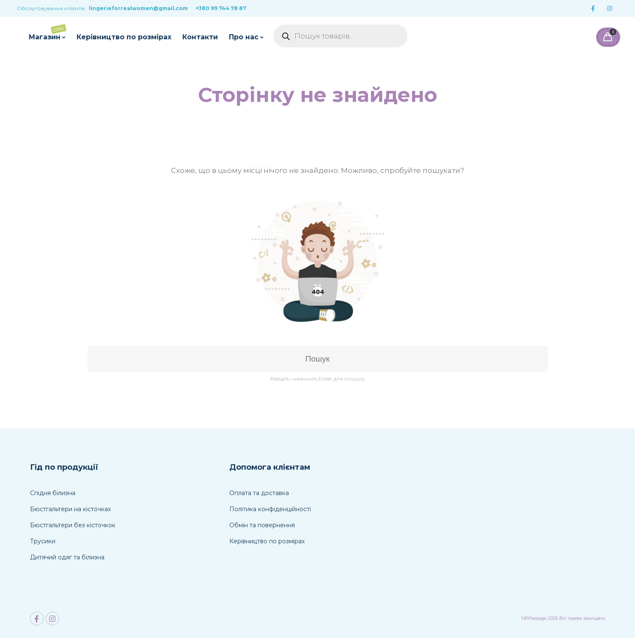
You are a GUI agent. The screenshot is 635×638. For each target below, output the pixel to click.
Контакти (200, 37)
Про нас (243, 37)
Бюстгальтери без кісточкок (72, 525)
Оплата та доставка (259, 493)
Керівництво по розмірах (124, 37)
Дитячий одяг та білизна (67, 557)
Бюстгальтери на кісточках (70, 509)
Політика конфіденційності (270, 509)
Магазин (47, 32)
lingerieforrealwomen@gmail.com (138, 8)
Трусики (42, 541)
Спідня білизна (52, 493)
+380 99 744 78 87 (220, 8)
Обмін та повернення (262, 525)
